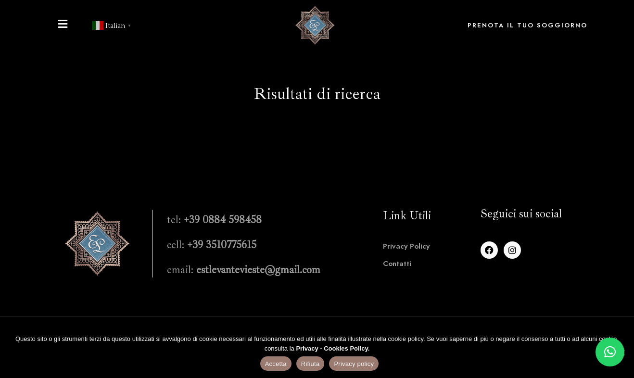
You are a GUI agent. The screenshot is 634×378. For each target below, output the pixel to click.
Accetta (276, 363)
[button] (610, 352)
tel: (214, 220)
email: (243, 270)
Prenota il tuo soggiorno (527, 25)
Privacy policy (354, 363)
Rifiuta (310, 363)
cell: (211, 245)
